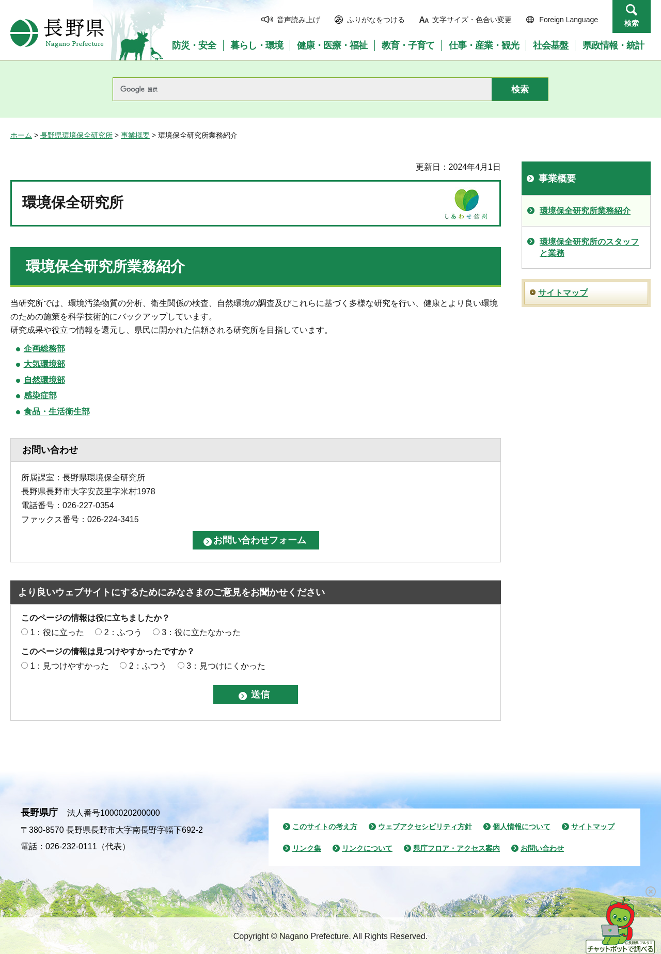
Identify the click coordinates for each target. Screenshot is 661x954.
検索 (631, 23)
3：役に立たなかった (201, 632)
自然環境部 (44, 380)
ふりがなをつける (376, 19)
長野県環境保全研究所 (76, 135)
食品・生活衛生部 (57, 411)
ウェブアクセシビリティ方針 (425, 826)
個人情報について (521, 826)
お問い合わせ (542, 848)
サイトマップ (563, 292)
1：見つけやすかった (69, 665)
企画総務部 (44, 348)
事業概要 (135, 135)
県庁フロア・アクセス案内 (456, 848)
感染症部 (40, 395)
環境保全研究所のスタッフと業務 (589, 247)
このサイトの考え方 (324, 826)
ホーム (21, 135)
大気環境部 (44, 364)
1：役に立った (57, 632)
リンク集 (306, 848)
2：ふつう (123, 632)
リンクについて (367, 848)
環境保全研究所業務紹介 (585, 210)
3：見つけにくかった (225, 665)
